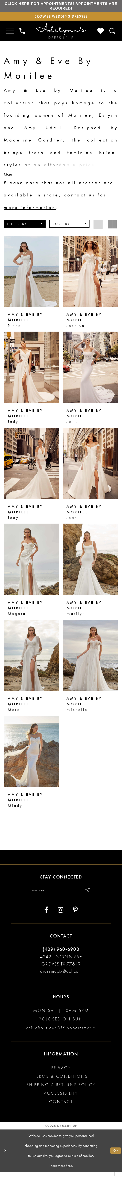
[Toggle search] (112, 35)
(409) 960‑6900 (61, 954)
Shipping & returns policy (61, 1090)
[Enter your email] (61, 894)
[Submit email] (91, 894)
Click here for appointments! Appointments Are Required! (61, 7)
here (69, 1170)
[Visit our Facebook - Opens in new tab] (46, 915)
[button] (24, 227)
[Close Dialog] (6, 1156)
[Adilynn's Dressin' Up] (61, 34)
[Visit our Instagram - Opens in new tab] (60, 915)
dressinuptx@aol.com (61, 976)
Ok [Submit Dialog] (115, 1155)
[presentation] (31, 274)
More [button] (8, 178)
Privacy (61, 1073)
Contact (61, 1107)
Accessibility (61, 1098)
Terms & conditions (61, 1081)
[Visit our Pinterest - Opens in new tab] (75, 915)
